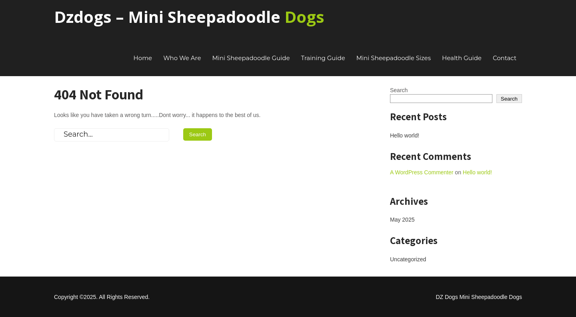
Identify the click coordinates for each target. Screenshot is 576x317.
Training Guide (323, 58)
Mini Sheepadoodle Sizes (393, 58)
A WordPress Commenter (421, 172)
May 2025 (402, 219)
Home (143, 58)
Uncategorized (408, 259)
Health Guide (462, 58)
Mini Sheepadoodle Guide (251, 58)
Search (399, 90)
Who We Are (182, 58)
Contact (504, 58)
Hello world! (404, 135)
